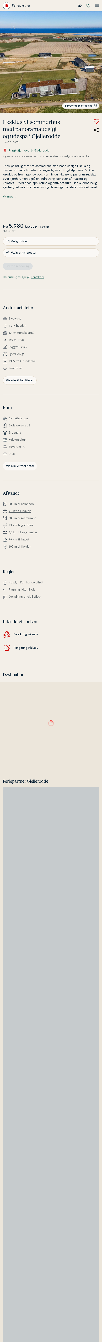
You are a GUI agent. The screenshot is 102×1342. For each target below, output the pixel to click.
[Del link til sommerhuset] (96, 130)
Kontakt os (37, 277)
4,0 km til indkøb (20, 511)
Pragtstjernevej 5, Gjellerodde (26, 150)
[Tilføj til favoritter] (96, 121)
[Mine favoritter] (88, 5)
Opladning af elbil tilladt (25, 596)
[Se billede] (51, 62)
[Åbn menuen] (97, 5)
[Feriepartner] (16, 5)
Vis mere (10, 197)
